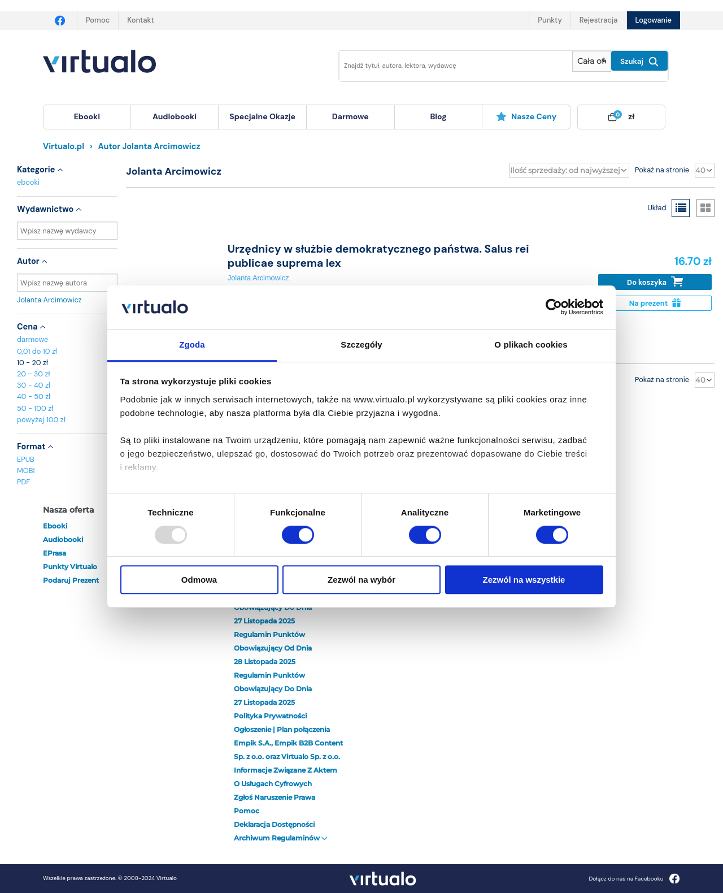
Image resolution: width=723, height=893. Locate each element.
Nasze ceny (526, 116)
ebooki (28, 182)
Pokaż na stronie (662, 170)
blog (438, 116)
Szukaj (639, 62)
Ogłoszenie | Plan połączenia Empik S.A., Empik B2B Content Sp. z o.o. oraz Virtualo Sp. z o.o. (288, 743)
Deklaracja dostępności (274, 824)
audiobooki (63, 539)
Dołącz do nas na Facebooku (634, 878)
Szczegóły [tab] (361, 344)
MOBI (25, 470)
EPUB (25, 459)
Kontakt (140, 20)
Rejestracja (599, 20)
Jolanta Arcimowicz (67, 300)
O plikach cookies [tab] (530, 344)
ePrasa (54, 553)
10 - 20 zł (32, 362)
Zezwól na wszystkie (524, 579)
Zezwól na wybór (361, 579)
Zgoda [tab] (192, 344)
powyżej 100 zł (41, 419)
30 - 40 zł (33, 385)
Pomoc (98, 20)
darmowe (350, 116)
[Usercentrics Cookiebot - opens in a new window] (553, 307)
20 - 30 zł (33, 374)
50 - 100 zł (35, 408)
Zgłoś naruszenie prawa (274, 797)
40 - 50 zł (33, 396)
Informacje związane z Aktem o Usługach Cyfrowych (285, 777)
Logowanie (653, 20)
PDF (23, 482)
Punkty (549, 20)
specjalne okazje (262, 116)
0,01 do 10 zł (37, 351)
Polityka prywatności (270, 716)
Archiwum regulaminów (281, 838)
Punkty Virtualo (70, 566)
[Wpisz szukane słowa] (447, 66)
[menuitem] (87, 117)
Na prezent (655, 303)
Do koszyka (655, 281)
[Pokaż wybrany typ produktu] (591, 61)
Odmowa (199, 579)
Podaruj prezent (71, 580)
